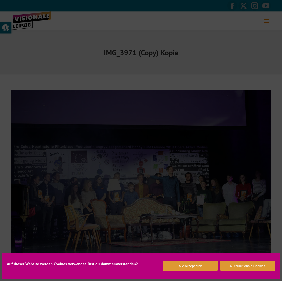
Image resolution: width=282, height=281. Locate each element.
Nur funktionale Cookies (247, 266)
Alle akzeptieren (190, 266)
